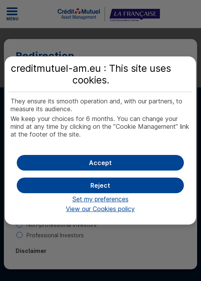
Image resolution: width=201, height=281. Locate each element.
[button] (100, 163)
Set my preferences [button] (100, 199)
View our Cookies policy (100, 209)
